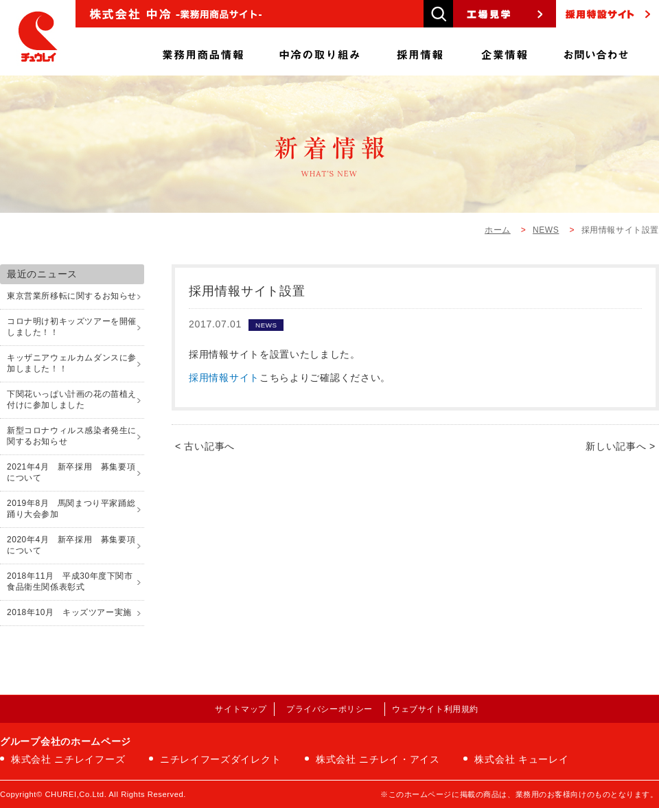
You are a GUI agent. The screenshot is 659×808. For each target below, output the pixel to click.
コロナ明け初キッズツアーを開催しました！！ (72, 326)
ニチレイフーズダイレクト (220, 759)
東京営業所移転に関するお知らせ (72, 296)
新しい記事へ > (621, 446)
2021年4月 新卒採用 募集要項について (71, 472)
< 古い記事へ (205, 446)
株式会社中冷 (38, 38)
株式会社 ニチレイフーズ (68, 759)
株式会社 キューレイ (521, 759)
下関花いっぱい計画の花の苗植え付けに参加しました (72, 399)
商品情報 (202, 51)
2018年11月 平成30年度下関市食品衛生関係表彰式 (70, 581)
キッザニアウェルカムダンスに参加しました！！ (72, 363)
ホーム (498, 230)
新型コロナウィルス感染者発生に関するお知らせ (72, 436)
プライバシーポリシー (329, 709)
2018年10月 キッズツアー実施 (69, 612)
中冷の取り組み (319, 51)
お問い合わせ (596, 51)
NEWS (546, 230)
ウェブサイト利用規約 (435, 709)
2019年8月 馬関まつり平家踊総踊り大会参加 (71, 508)
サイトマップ (241, 709)
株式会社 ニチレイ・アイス (378, 759)
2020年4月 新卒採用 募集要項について (71, 545)
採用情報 (420, 51)
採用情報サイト (224, 377)
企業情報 (504, 51)
